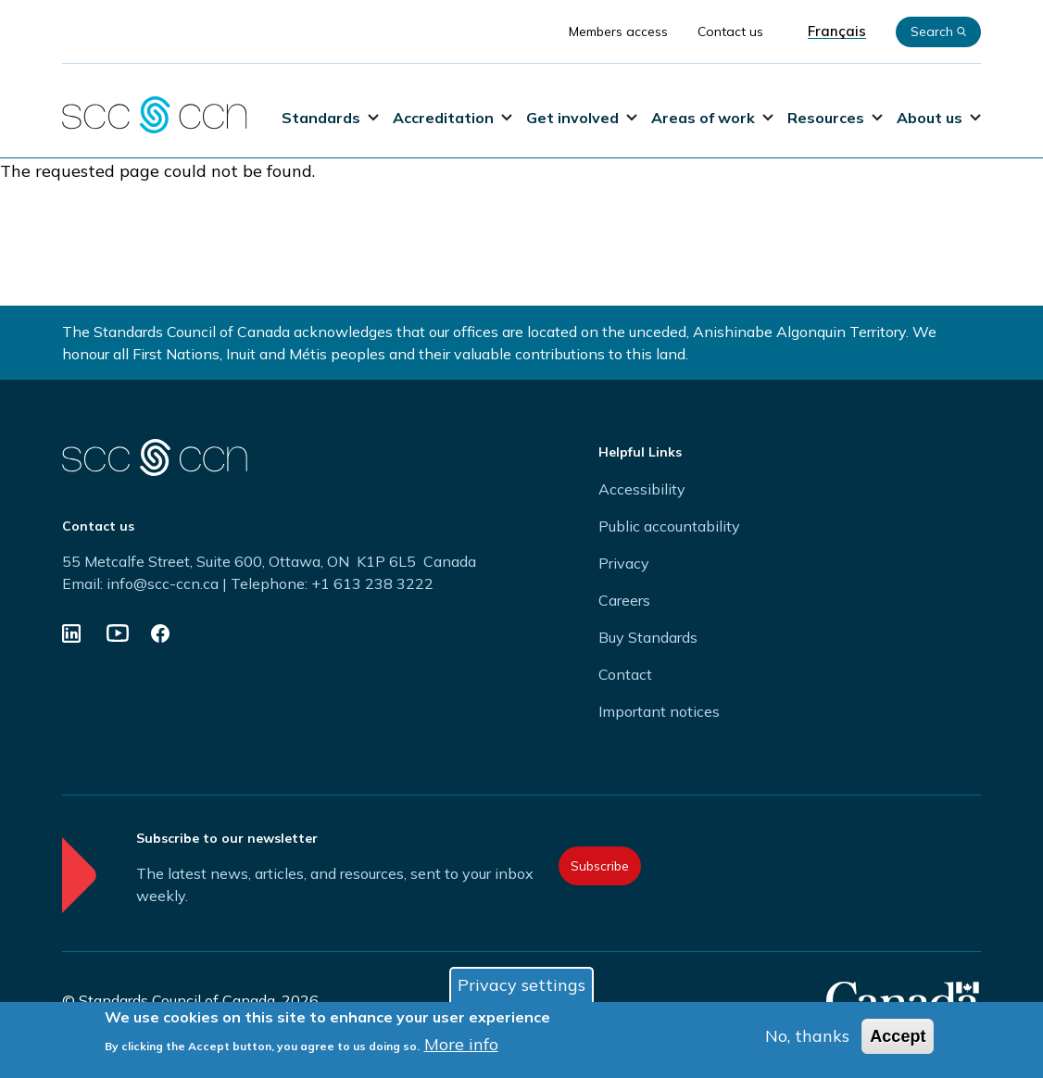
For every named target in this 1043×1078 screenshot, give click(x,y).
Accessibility (641, 489)
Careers (624, 600)
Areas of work (712, 117)
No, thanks (807, 1038)
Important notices (659, 711)
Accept (897, 1039)
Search (938, 31)
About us (939, 117)
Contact (625, 674)
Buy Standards (647, 637)
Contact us (730, 31)
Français (837, 31)
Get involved (581, 117)
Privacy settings (521, 987)
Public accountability (669, 526)
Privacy (623, 563)
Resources (835, 117)
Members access (618, 31)
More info (461, 1047)
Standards (330, 117)
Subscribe (600, 866)
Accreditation (452, 117)
